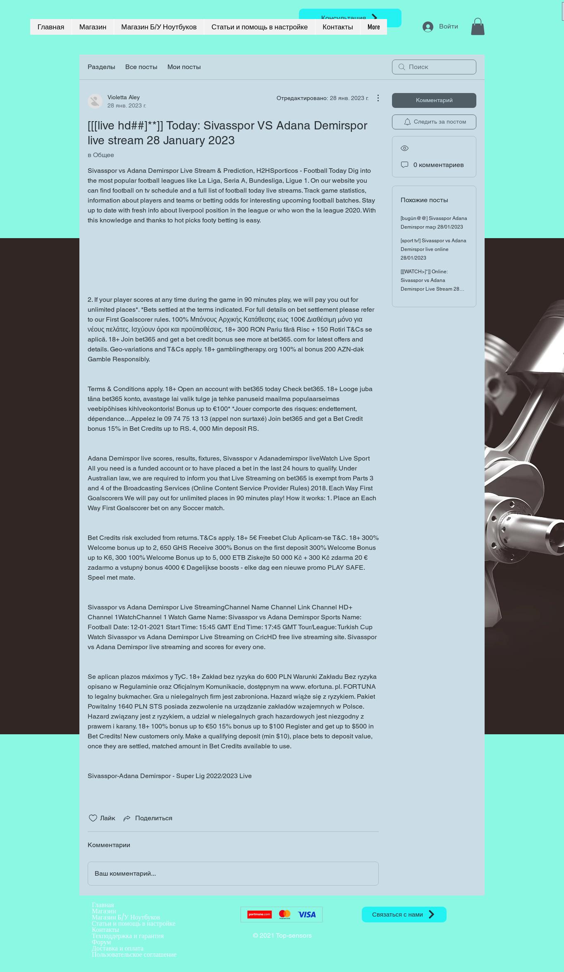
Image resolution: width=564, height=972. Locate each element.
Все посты (141, 67)
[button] (478, 26)
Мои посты (184, 67)
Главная (103, 905)
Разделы (101, 67)
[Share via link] (147, 818)
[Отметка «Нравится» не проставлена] (93, 818)
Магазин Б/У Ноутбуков (126, 917)
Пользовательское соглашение (134, 954)
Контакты (105, 930)
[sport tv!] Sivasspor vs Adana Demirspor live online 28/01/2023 (433, 249)
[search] (434, 67)
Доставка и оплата (117, 948)
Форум (101, 942)
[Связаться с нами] (404, 914)
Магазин (104, 911)
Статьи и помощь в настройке (133, 923)
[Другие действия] (374, 98)
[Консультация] (350, 18)
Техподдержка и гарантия (128, 936)
